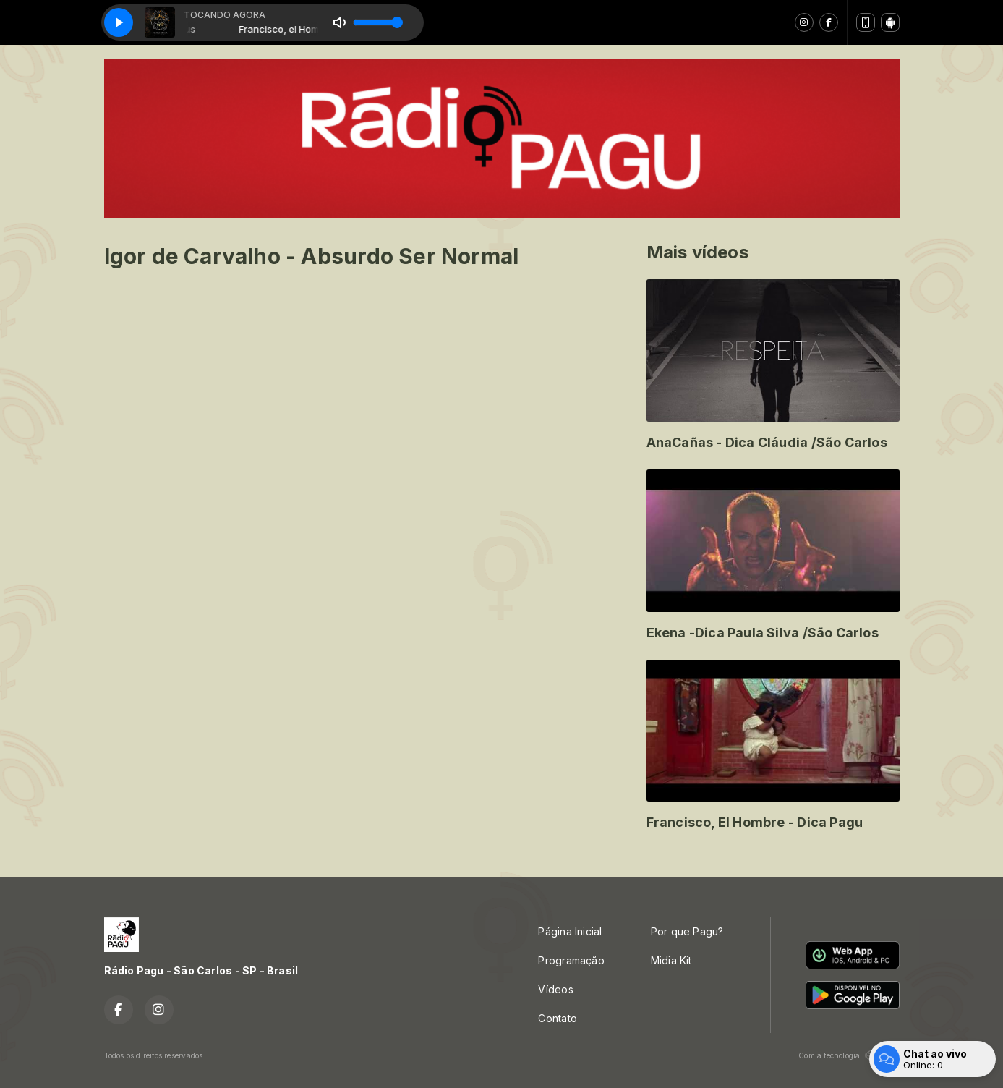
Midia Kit (671, 960)
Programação (571, 960)
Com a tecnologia (848, 1055)
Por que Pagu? (687, 931)
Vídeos (555, 989)
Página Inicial (570, 931)
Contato (557, 1018)
